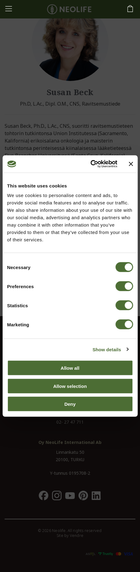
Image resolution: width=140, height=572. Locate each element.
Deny (70, 404)
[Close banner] (131, 164)
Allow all (70, 368)
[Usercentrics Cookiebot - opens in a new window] (90, 164)
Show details (107, 349)
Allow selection (70, 386)
